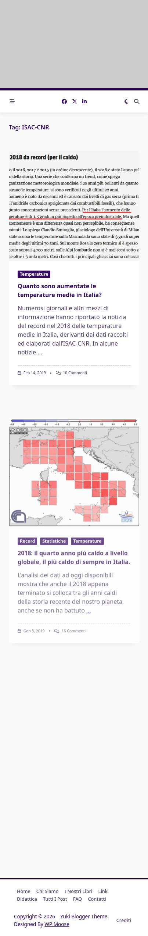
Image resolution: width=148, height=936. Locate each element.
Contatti (97, 899)
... (39, 352)
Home (23, 891)
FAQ (77, 899)
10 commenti (75, 372)
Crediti (123, 920)
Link (103, 891)
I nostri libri (79, 891)
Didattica (27, 899)
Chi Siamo (47, 891)
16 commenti (74, 672)
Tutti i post (55, 899)
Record (27, 582)
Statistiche (54, 582)
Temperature (34, 274)
